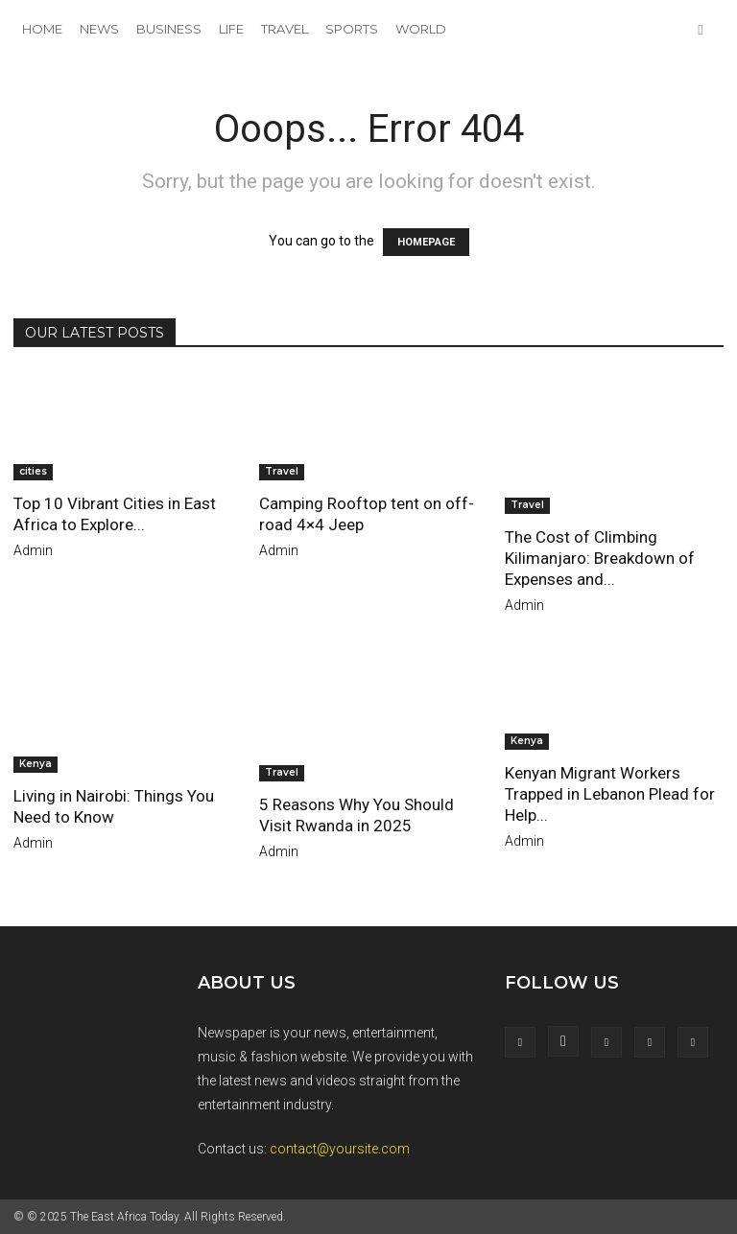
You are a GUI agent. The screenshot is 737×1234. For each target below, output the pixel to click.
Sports (351, 28)
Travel (284, 28)
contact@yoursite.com (340, 1148)
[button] (701, 29)
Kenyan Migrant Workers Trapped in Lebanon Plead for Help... (610, 794)
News (99, 28)
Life (231, 28)
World (420, 28)
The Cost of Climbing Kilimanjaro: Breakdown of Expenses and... (600, 558)
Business (169, 28)
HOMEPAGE (426, 242)
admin (33, 550)
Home (42, 28)
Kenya (35, 763)
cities (33, 471)
